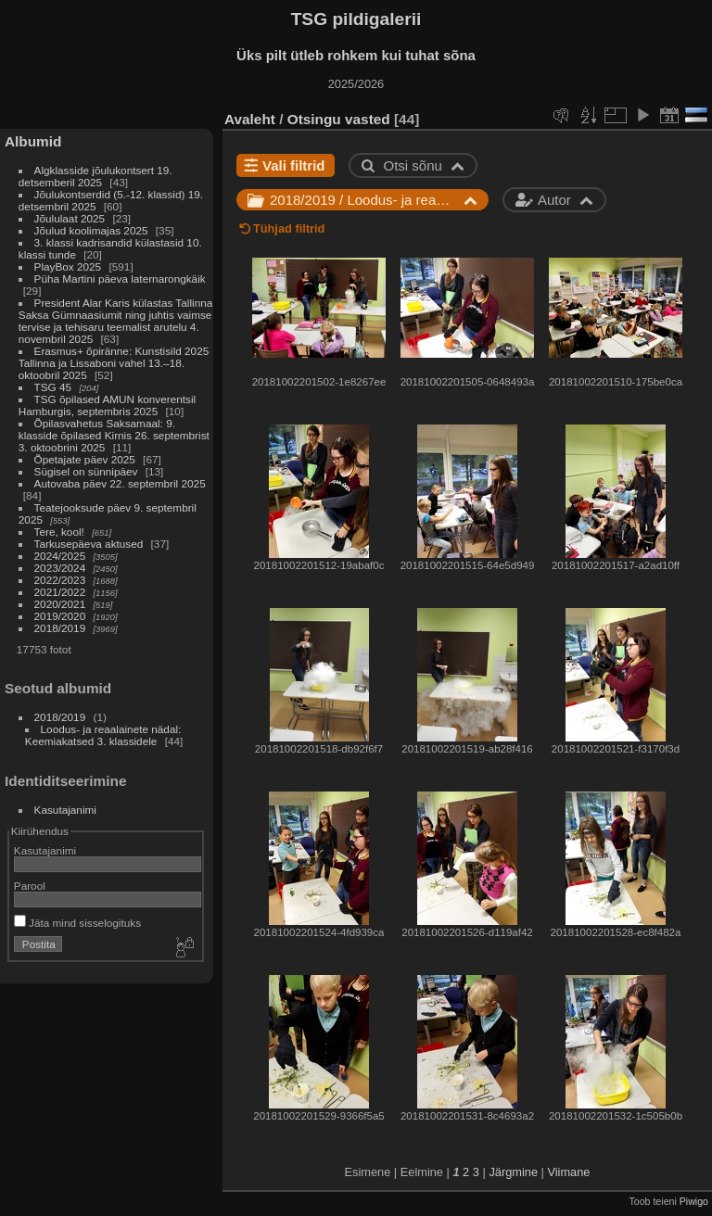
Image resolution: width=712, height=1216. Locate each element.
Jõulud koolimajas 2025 (91, 230)
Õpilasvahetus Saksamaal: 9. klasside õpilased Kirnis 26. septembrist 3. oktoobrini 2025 (114, 435)
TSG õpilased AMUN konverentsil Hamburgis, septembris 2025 (107, 405)
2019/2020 (60, 616)
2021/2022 (60, 592)
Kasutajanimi (65, 810)
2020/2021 (60, 604)
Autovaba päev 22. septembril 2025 (120, 483)
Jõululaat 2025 (70, 218)
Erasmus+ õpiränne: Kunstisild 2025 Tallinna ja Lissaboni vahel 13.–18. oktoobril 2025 (114, 363)
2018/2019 (60, 628)
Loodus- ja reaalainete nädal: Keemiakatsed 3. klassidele (103, 735)
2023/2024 (60, 568)
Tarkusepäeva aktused (89, 544)
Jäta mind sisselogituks (77, 923)
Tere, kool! (59, 532)
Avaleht (249, 119)
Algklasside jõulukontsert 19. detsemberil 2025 (95, 176)
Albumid (33, 141)
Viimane (568, 1172)
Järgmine (513, 1172)
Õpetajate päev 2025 (84, 459)
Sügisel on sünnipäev (86, 471)
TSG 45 (53, 387)
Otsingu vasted (338, 119)
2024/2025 (60, 556)
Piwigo (694, 1201)
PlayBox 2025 (68, 266)
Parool (29, 886)
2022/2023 (60, 580)
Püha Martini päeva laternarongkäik (120, 278)
